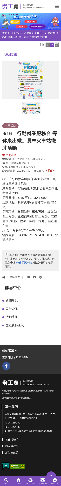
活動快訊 (29, 33)
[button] (57, 6)
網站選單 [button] (9, 351)
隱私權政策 (11, 446)
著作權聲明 (11, 439)
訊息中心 (16, 33)
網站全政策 (11, 452)
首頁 (4, 33)
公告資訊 (12, 308)
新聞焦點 (12, 300)
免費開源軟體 (24, 262)
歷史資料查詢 (15, 325)
